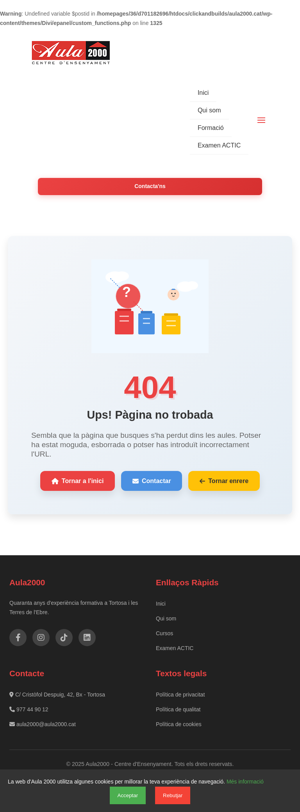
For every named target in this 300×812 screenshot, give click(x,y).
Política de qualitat (178, 709)
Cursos (164, 633)
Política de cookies (179, 724)
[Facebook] (18, 637)
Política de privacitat (180, 694)
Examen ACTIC (219, 145)
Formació (211, 127)
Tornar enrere (224, 481)
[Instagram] (41, 637)
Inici (203, 92)
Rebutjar (172, 795)
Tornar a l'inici (78, 481)
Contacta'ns (150, 186)
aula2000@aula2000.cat (42, 724)
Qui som (209, 110)
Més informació (245, 781)
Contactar (151, 481)
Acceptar (128, 795)
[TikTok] (64, 637)
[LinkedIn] (87, 637)
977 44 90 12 (28, 709)
